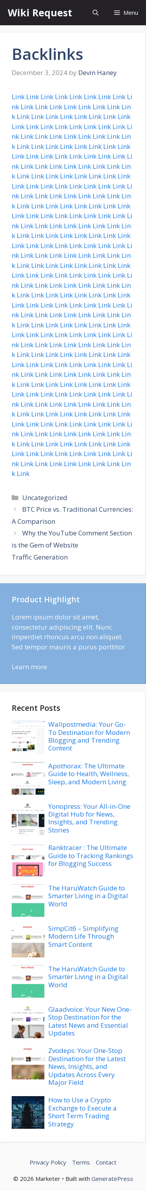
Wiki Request (40, 12)
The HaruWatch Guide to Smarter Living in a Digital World (88, 895)
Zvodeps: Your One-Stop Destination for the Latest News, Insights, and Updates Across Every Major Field (87, 1066)
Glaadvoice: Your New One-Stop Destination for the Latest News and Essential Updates (90, 1021)
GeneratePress (112, 1178)
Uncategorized (44, 497)
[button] (95, 12)
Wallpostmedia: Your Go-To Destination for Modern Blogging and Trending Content (89, 736)
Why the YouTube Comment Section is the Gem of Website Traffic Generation (72, 544)
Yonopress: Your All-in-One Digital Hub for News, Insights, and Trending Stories (89, 818)
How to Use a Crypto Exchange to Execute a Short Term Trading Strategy (82, 1111)
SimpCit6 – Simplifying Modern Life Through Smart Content (83, 936)
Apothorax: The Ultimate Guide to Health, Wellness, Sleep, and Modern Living (88, 773)
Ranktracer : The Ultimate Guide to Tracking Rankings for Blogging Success (90, 855)
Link (18, 96)
